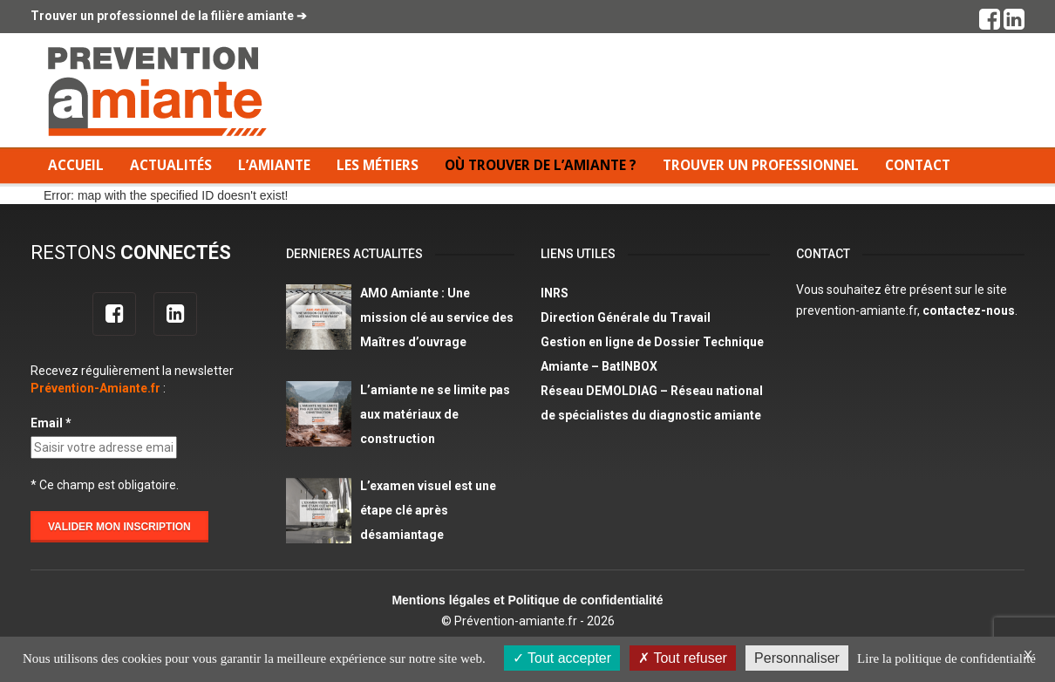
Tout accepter (562, 658)
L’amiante (274, 165)
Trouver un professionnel (761, 165)
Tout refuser (682, 658)
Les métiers (378, 165)
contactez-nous (968, 310)
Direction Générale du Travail (626, 317)
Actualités (171, 165)
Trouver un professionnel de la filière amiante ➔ (169, 16)
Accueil (76, 165)
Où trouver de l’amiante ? (540, 165)
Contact (917, 165)
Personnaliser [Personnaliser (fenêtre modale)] (797, 658)
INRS (554, 293)
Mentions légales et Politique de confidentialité (527, 600)
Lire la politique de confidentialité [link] (946, 658)
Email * (51, 423)
